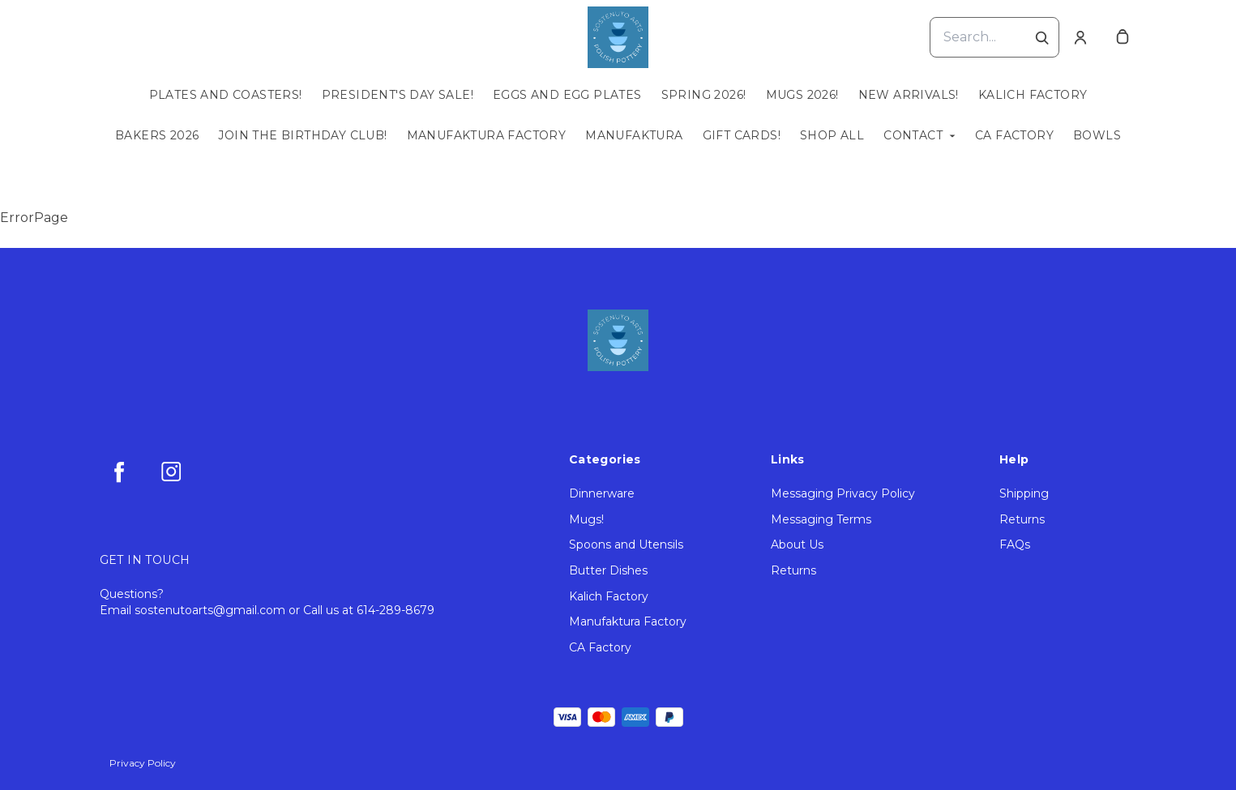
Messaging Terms (821, 519)
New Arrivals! (908, 95)
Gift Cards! (742, 135)
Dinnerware (602, 493)
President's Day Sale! (397, 95)
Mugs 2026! (802, 95)
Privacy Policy (142, 763)
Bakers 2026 (157, 135)
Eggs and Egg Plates (567, 95)
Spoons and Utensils (626, 544)
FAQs (1014, 544)
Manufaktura (633, 135)
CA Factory (1014, 135)
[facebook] (119, 471)
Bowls (1097, 135)
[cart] (1122, 37)
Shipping (1024, 493)
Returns (793, 570)
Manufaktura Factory (487, 135)
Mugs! (586, 519)
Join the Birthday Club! (302, 135)
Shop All (832, 135)
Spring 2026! (703, 95)
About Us (797, 544)
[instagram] (171, 471)
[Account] (1080, 37)
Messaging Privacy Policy (843, 493)
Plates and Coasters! (225, 95)
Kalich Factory (1033, 95)
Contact (913, 135)
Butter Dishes (608, 570)
